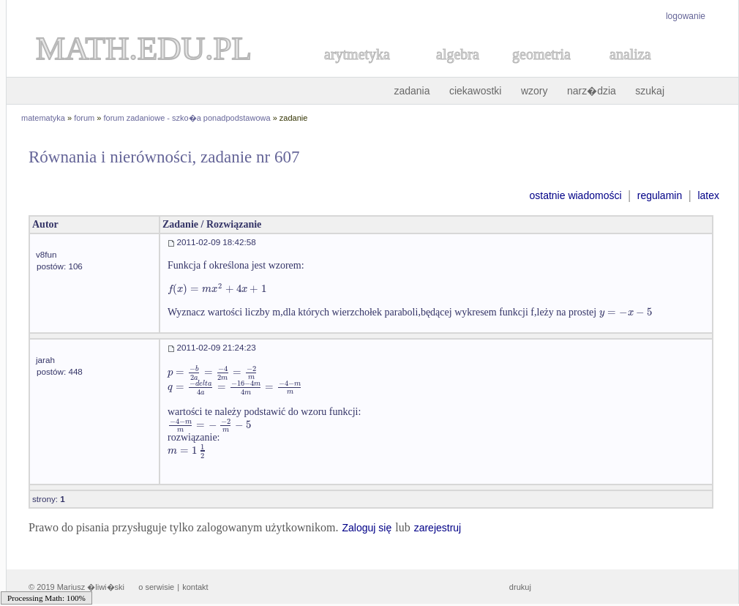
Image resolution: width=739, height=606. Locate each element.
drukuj (520, 587)
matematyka (43, 117)
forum (84, 117)
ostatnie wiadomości (575, 195)
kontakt (195, 587)
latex (708, 195)
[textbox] (217, 288)
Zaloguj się (366, 528)
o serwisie (156, 587)
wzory (534, 91)
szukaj (649, 91)
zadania (411, 91)
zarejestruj (438, 528)
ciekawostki (475, 91)
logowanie (685, 16)
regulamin (659, 195)
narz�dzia (591, 91)
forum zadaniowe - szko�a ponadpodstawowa (187, 117)
